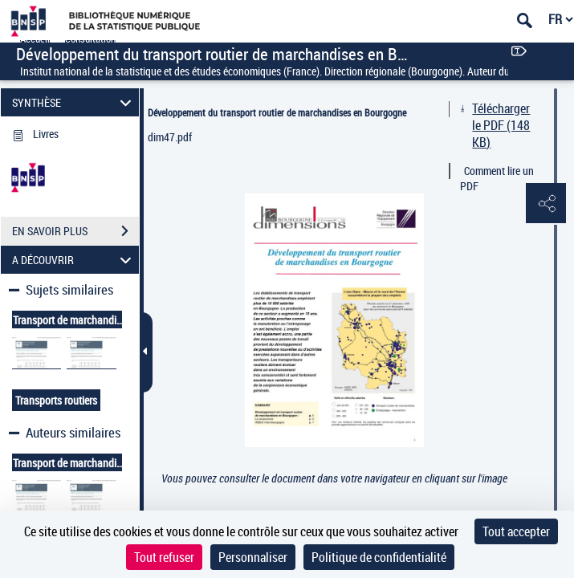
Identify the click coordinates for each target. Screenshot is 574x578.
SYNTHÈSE (74, 102)
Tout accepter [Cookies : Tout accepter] (516, 531)
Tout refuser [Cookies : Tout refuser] (164, 557)
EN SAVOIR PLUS (75, 231)
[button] (546, 204)
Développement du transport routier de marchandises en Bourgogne (277, 112)
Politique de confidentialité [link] (378, 557)
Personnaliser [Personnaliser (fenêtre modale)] (252, 557)
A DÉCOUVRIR (74, 260)
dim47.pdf (170, 136)
